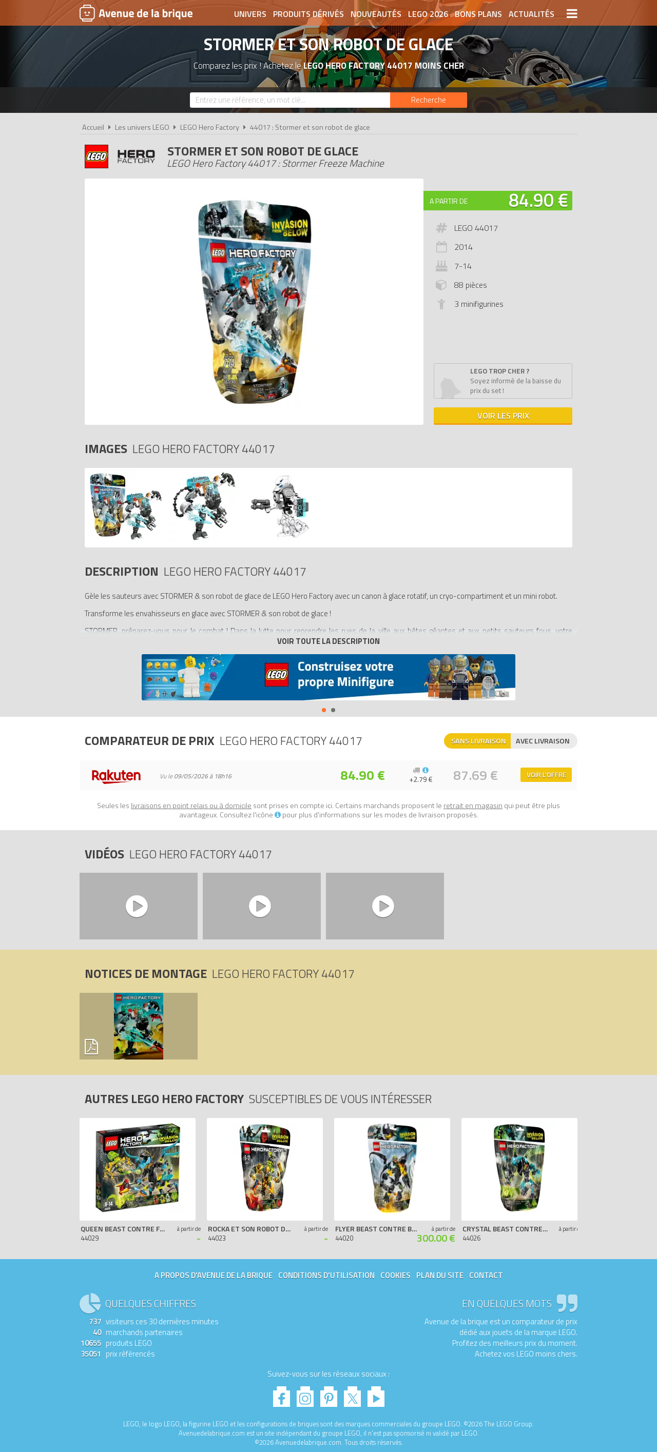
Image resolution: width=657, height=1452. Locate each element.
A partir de (449, 200)
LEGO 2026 (428, 14)
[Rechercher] (428, 100)
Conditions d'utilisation (326, 1275)
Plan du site (439, 1275)
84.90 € (538, 200)
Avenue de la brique (136, 13)
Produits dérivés (308, 14)
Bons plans (478, 14)
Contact (486, 1275)
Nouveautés (376, 14)
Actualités (531, 14)
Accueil (93, 127)
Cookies (395, 1275)
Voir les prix (503, 415)
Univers (250, 14)
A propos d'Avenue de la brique (213, 1275)
